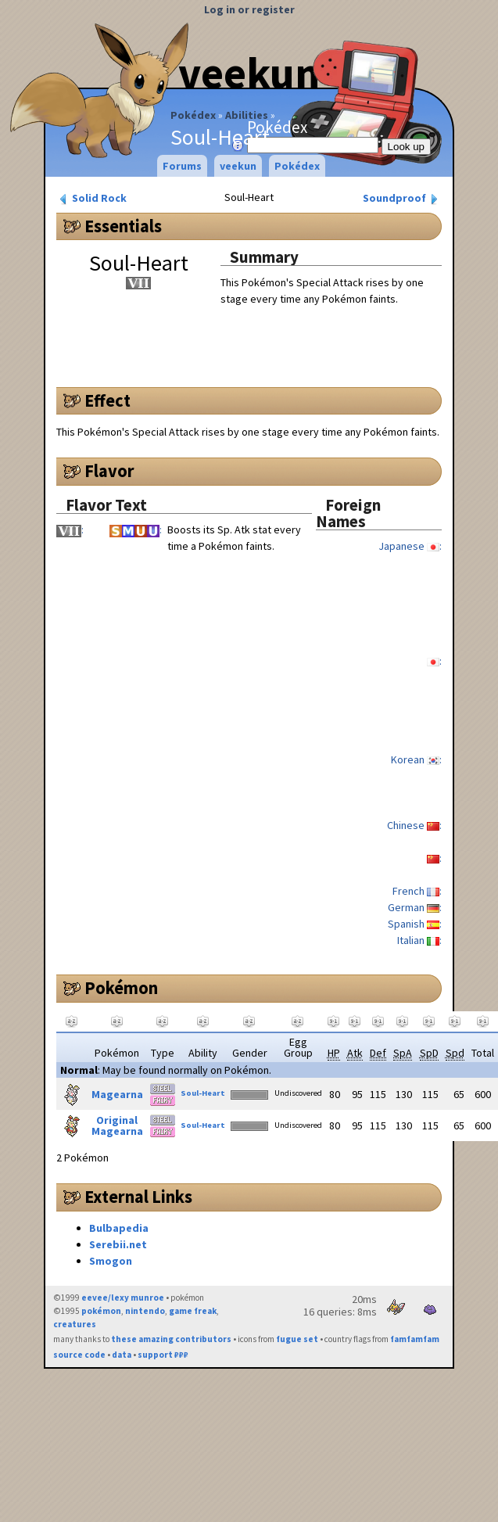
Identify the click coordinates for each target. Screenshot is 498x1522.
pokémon (101, 1310)
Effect (107, 400)
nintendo (145, 1310)
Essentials (123, 226)
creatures (74, 1324)
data (121, 1354)
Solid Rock (92, 198)
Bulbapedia (119, 1228)
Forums (182, 166)
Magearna (117, 1094)
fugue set (297, 1339)
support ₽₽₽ (163, 1354)
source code (79, 1354)
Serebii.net (118, 1244)
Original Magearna (117, 1125)
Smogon (110, 1261)
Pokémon (121, 988)
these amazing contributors (171, 1339)
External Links (138, 1197)
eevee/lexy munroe (122, 1297)
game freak (193, 1310)
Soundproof (402, 198)
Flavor (109, 471)
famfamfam (414, 1339)
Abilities (246, 115)
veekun (238, 166)
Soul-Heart (203, 1093)
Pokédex (193, 115)
